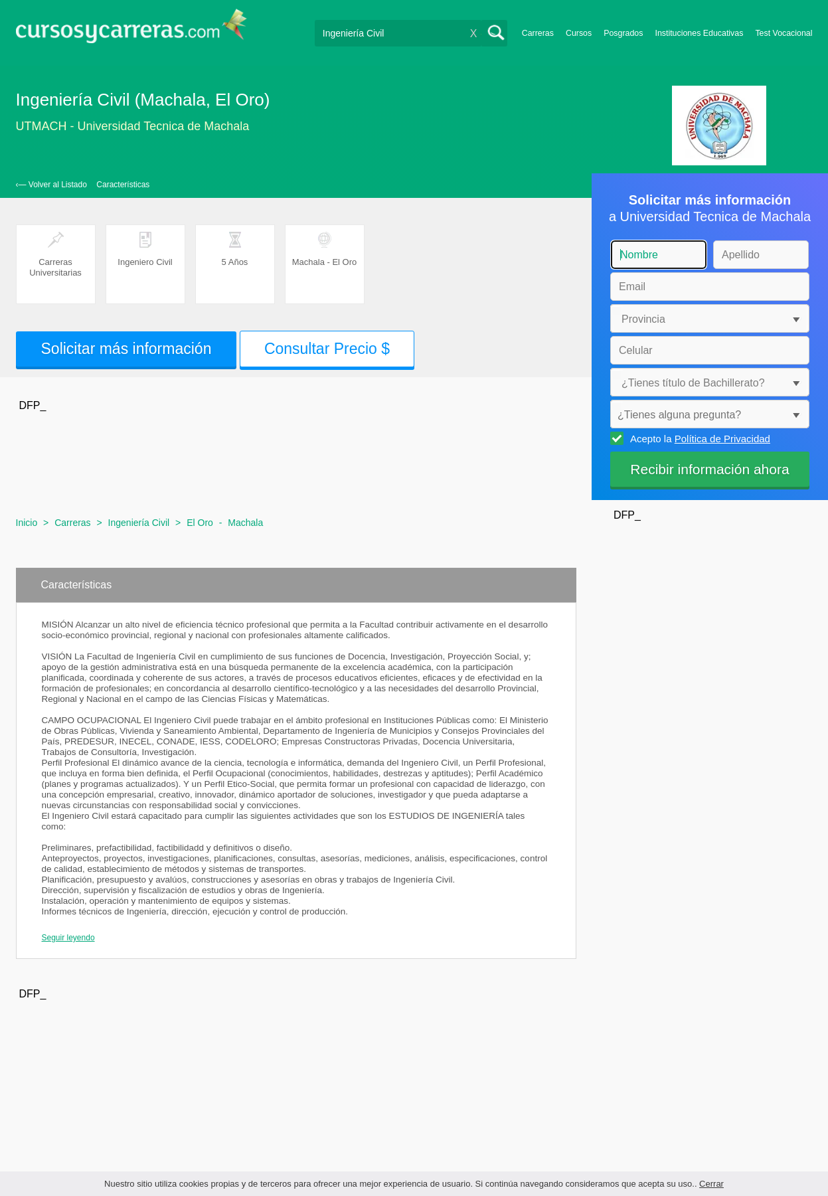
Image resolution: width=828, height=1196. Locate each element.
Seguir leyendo (68, 937)
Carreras (538, 33)
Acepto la (698, 438)
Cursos (579, 33)
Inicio (27, 522)
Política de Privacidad (722, 438)
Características (122, 184)
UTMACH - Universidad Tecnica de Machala (133, 126)
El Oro (200, 522)
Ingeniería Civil (139, 522)
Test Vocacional (783, 33)
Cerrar (711, 1184)
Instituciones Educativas (699, 33)
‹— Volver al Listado (51, 184)
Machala (245, 522)
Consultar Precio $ (327, 348)
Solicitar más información (126, 348)
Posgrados (623, 33)
